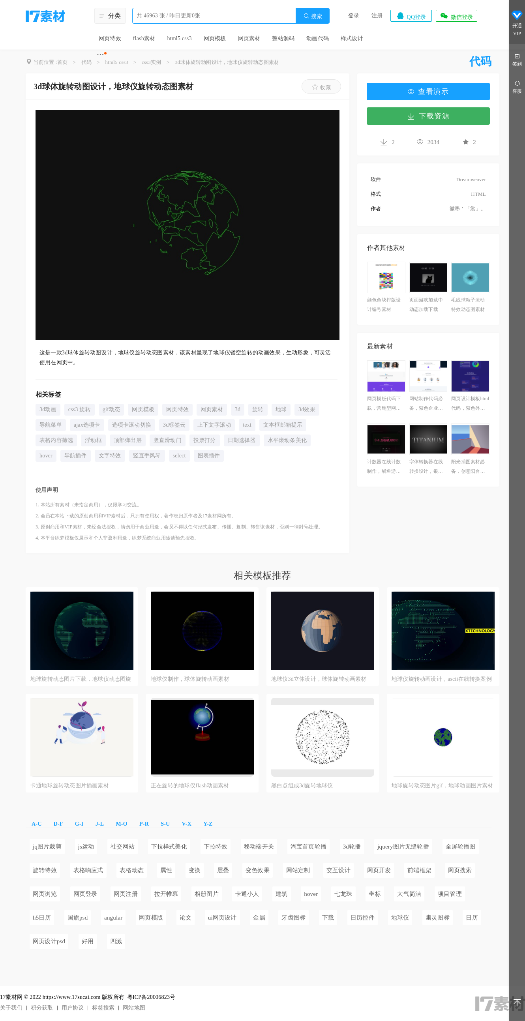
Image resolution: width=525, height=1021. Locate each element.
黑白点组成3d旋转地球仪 (302, 786)
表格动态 (132, 870)
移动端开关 (259, 846)
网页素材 (249, 38)
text (247, 425)
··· (100, 54)
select (179, 456)
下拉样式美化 (169, 846)
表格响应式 (88, 870)
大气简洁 (409, 894)
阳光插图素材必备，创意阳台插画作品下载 (468, 467)
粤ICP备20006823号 (151, 997)
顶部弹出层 (128, 440)
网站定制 (298, 870)
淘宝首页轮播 (308, 846)
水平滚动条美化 (287, 440)
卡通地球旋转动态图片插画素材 (69, 786)
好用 (88, 941)
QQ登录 (411, 15)
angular (113, 917)
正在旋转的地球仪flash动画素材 (190, 786)
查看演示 (428, 92)
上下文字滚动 (214, 425)
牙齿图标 (293, 917)
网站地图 (134, 1008)
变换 (195, 870)
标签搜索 (103, 1008)
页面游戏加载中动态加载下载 (426, 304)
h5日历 (42, 917)
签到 (517, 59)
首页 (62, 62)
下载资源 (428, 116)
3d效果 (306, 409)
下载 (328, 917)
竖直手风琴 (147, 456)
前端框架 (419, 870)
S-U (165, 824)
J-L (100, 824)
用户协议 (73, 1008)
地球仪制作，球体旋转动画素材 (190, 679)
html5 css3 (179, 38)
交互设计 (338, 870)
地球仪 (400, 917)
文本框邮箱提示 (282, 425)
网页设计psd (49, 941)
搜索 (312, 16)
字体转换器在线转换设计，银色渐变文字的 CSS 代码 (426, 467)
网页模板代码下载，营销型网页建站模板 (384, 404)
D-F (58, 824)
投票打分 (204, 440)
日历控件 (363, 917)
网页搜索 (460, 870)
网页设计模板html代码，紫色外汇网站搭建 (470, 404)
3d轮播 (352, 846)
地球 (281, 409)
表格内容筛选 (56, 440)
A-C (36, 824)
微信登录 (456, 15)
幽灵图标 (438, 917)
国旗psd (78, 917)
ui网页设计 (222, 917)
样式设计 (352, 38)
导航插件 (75, 456)
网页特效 (110, 38)
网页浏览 (45, 894)
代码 (86, 62)
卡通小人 (247, 894)
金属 (259, 917)
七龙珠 (343, 894)
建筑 (281, 894)
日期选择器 (242, 440)
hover (45, 456)
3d (237, 409)
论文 (185, 917)
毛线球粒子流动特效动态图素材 (468, 304)
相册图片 (207, 894)
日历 (472, 917)
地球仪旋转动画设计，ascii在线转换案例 (442, 679)
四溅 (116, 941)
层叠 (223, 870)
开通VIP (517, 22)
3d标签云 (174, 425)
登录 (353, 16)
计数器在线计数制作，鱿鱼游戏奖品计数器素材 (384, 467)
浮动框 (93, 440)
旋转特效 (45, 870)
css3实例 (151, 62)
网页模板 (215, 38)
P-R (144, 824)
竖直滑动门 (168, 440)
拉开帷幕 (166, 894)
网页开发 (379, 870)
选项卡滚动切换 (131, 425)
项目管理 (450, 894)
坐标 (375, 894)
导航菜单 (50, 425)
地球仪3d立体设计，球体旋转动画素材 (319, 679)
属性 (166, 870)
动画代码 (317, 38)
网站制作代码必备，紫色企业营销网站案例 (426, 404)
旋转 (257, 409)
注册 (376, 16)
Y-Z (207, 824)
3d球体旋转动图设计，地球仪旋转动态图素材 (227, 62)
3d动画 (47, 409)
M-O (121, 824)
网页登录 (85, 894)
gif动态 (111, 409)
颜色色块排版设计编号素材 (384, 304)
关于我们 (11, 1008)
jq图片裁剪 (47, 846)
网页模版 (151, 917)
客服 (517, 86)
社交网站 (123, 846)
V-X (186, 824)
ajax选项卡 (87, 425)
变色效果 (258, 870)
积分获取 (42, 1008)
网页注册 (126, 894)
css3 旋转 (79, 409)
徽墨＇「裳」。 (468, 209)
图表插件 (209, 456)
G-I (79, 824)
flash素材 (144, 38)
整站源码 (283, 38)
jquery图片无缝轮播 (403, 846)
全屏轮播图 (461, 846)
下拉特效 (216, 846)
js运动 (86, 846)
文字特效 (110, 456)
